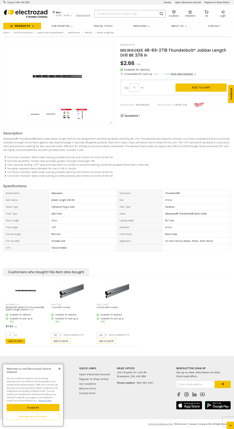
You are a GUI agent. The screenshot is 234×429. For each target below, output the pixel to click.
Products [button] (22, 26)
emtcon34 (102, 304)
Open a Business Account (188, 2)
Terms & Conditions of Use (160, 424)
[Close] (59, 368)
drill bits (88, 32)
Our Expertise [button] (61, 26)
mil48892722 (13, 304)
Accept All (33, 407)
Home (6, 32)
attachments (74, 32)
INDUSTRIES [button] (140, 26)
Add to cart (201, 87)
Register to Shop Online (216, 2)
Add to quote (61, 341)
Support (11, 2)
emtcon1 (56, 304)
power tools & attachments (50, 32)
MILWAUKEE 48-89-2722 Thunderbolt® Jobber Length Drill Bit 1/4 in (25, 308)
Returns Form (87, 388)
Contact (214, 26)
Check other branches (181, 73)
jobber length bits (105, 32)
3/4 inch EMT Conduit (107, 307)
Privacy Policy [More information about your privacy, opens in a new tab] (45, 400)
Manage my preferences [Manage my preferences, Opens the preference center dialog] (33, 416)
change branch (83, 15)
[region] (33, 395)
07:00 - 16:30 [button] (62, 15)
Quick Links (87, 368)
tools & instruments (23, 32)
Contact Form (87, 393)
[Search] (130, 13)
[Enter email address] (195, 384)
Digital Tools (103, 26)
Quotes (168, 2)
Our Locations (87, 383)
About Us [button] (177, 26)
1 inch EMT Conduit (60, 307)
